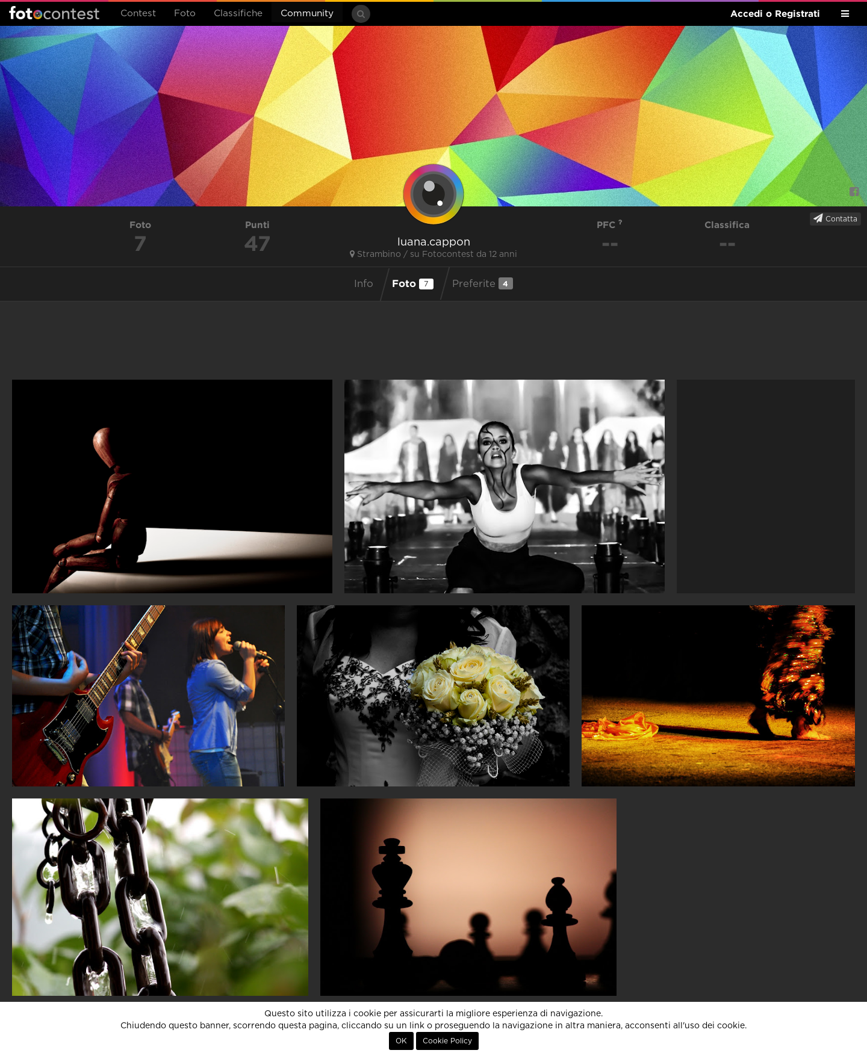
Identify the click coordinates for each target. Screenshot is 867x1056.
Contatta (835, 218)
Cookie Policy (447, 1041)
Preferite (482, 283)
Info (363, 284)
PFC (610, 225)
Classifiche (238, 13)
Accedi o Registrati (775, 13)
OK (401, 1041)
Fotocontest (54, 13)
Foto (185, 13)
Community (307, 13)
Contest (138, 13)
